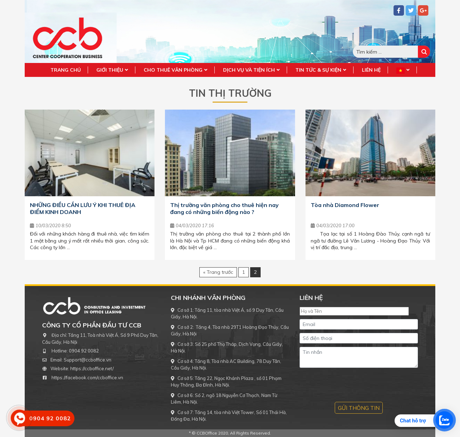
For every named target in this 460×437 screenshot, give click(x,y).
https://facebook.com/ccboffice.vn (87, 377)
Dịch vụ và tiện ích (249, 70)
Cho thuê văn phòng (173, 70)
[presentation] (352, 384)
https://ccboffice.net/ (92, 368)
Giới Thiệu (109, 70)
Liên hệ (371, 70)
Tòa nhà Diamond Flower (345, 204)
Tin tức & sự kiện (318, 70)
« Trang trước (218, 272)
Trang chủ (65, 70)
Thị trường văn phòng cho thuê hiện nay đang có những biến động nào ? (224, 208)
